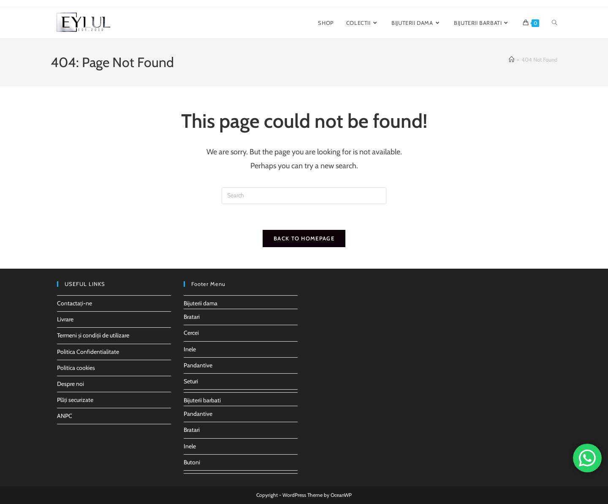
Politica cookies (76, 368)
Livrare (65, 319)
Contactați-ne (74, 303)
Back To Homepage (304, 238)
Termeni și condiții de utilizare (93, 335)
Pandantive (198, 365)
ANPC (64, 416)
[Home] (511, 59)
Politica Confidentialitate (88, 352)
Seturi (191, 381)
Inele (190, 349)
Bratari (192, 317)
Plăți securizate (75, 400)
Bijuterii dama (200, 303)
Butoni (192, 462)
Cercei (191, 333)
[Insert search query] (304, 195)
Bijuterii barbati (202, 400)
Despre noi (70, 384)
